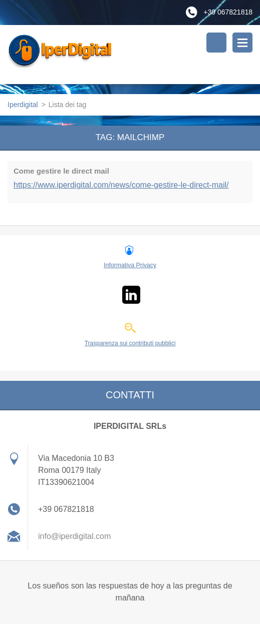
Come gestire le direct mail (61, 171)
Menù (242, 43)
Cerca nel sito (216, 43)
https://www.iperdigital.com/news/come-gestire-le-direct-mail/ (121, 185)
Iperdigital (23, 105)
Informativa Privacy (130, 265)
